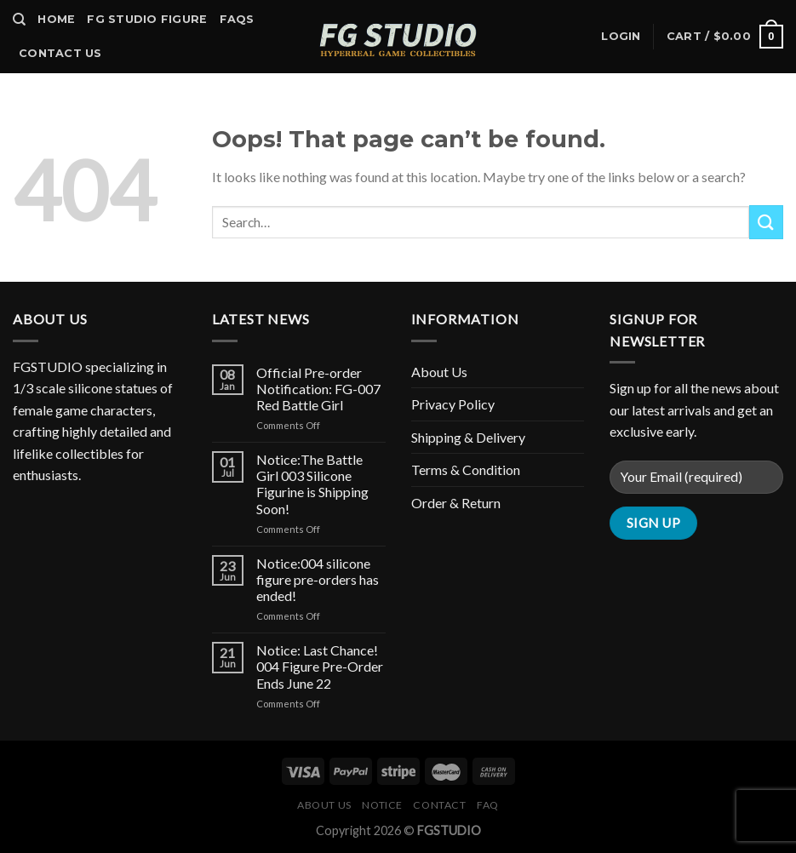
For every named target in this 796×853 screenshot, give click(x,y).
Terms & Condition (465, 469)
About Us (439, 372)
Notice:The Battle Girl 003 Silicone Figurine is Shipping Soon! (312, 484)
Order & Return (456, 503)
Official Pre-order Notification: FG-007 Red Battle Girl (318, 388)
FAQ (488, 805)
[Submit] (766, 221)
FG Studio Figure (147, 19)
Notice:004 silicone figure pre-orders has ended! (317, 579)
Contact (439, 805)
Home (56, 19)
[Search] (19, 19)
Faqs (237, 19)
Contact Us (60, 53)
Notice (382, 805)
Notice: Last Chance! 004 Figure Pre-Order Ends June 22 (319, 666)
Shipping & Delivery (468, 437)
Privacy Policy (453, 404)
